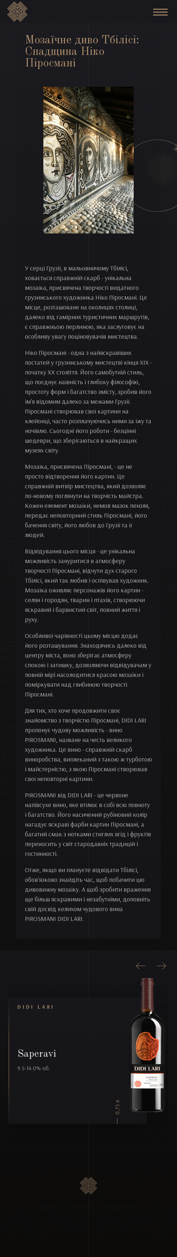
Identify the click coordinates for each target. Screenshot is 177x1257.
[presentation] (141, 966)
